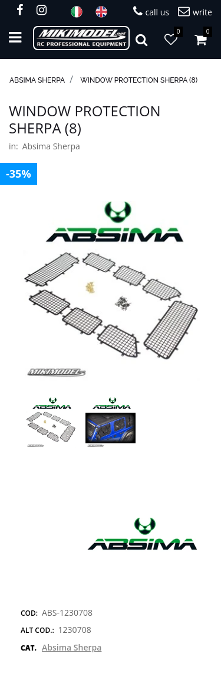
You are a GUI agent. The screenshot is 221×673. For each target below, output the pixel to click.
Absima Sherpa (37, 80)
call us (151, 11)
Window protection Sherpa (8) (138, 80)
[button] (110, 289)
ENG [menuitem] (104, 12)
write (195, 11)
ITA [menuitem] (80, 12)
